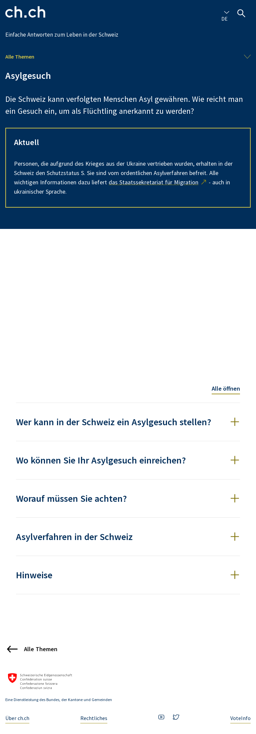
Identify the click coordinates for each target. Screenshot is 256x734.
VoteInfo (240, 718)
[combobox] (225, 12)
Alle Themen (19, 56)
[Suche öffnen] (241, 13)
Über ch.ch (17, 718)
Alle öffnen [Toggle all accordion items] (226, 388)
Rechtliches (93, 718)
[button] (128, 422)
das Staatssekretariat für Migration (153, 182)
